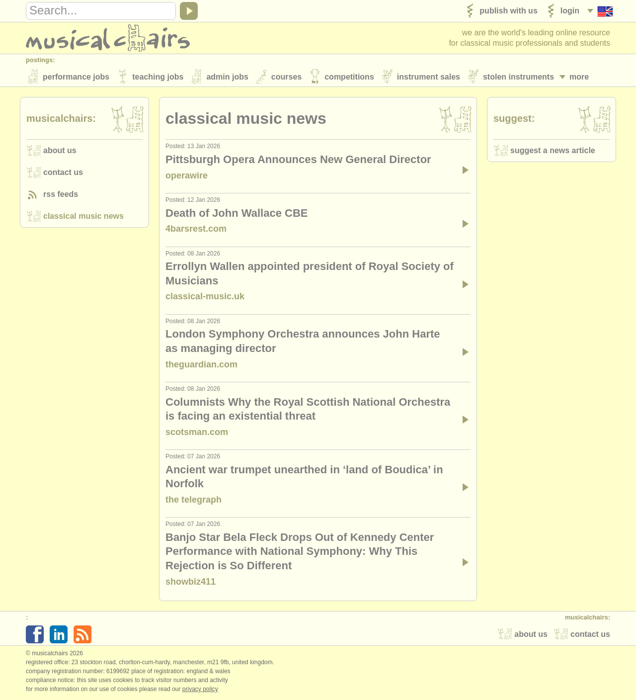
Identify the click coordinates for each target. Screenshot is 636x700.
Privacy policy (200, 689)
